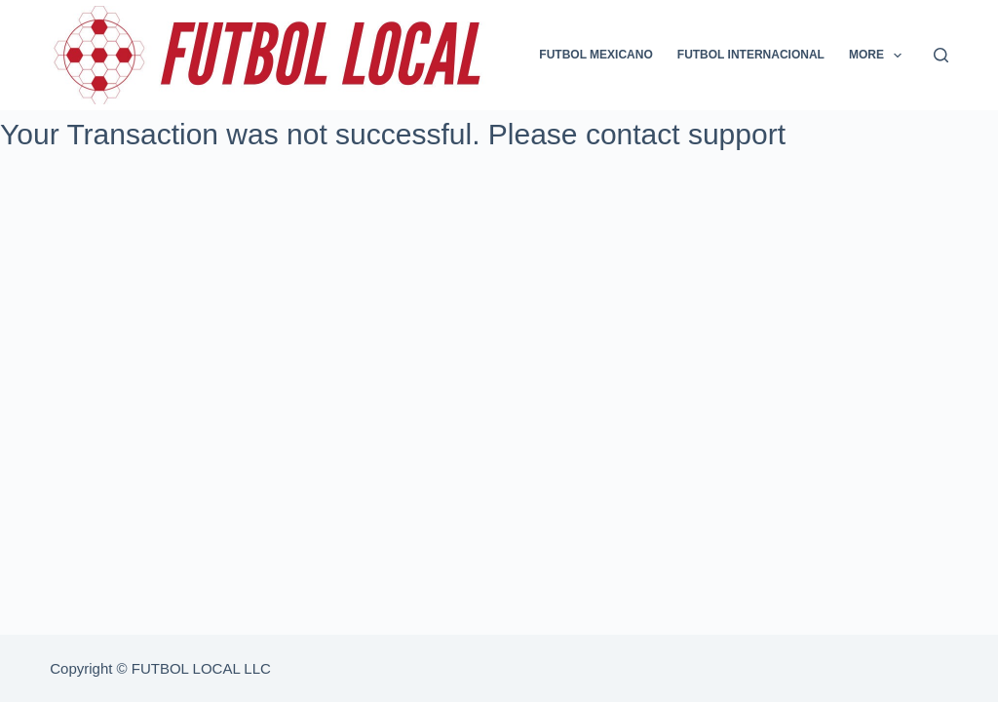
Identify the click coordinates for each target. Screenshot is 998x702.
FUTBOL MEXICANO (595, 54)
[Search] (941, 55)
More (879, 55)
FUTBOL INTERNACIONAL (751, 54)
